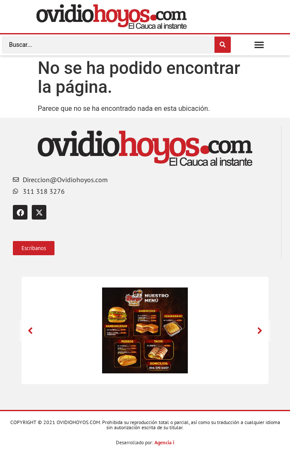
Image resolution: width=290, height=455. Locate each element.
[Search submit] (222, 45)
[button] (259, 44)
